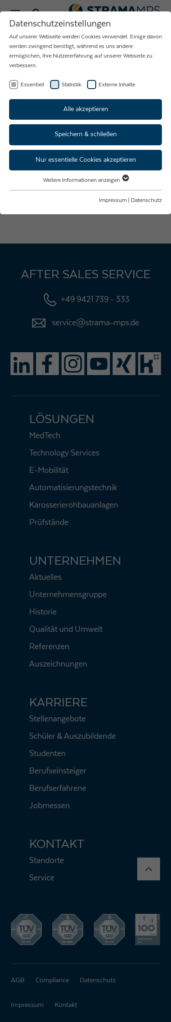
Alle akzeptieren (85, 109)
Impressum (113, 200)
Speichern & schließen (86, 134)
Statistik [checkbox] (71, 84)
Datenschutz (146, 200)
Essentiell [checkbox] (32, 84)
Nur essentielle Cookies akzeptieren (86, 160)
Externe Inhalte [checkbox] (116, 84)
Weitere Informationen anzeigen (85, 180)
